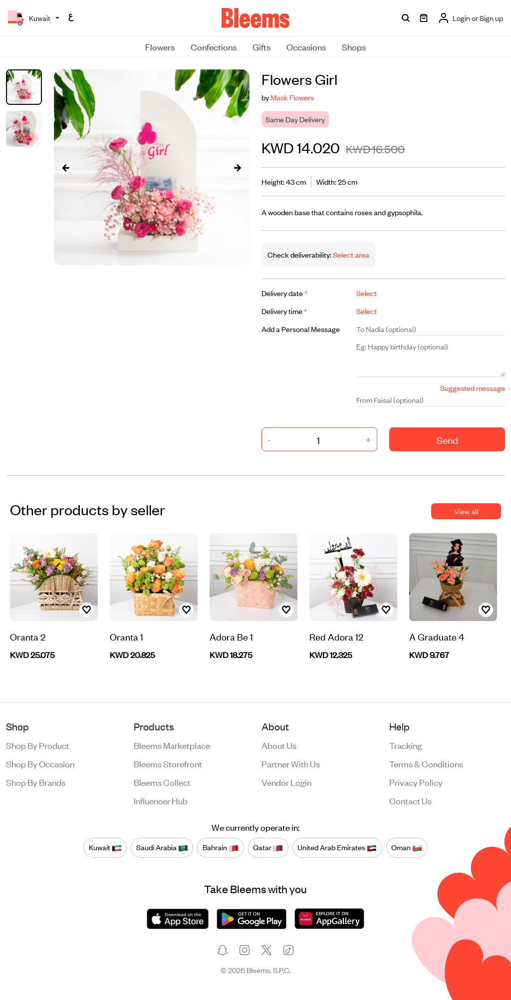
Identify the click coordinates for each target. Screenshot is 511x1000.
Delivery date (284, 293)
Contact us (410, 800)
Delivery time (284, 311)
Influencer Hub (161, 800)
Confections (214, 46)
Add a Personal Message (300, 329)
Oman (406, 848)
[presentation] (66, 167)
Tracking (405, 745)
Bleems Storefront (168, 763)
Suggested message (472, 387)
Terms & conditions (426, 763)
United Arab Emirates (337, 848)
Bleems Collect (162, 782)
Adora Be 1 (231, 636)
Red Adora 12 (336, 636)
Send (447, 439)
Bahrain (221, 848)
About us (278, 745)
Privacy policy (416, 782)
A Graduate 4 (436, 636)
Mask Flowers (292, 97)
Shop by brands (35, 782)
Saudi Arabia (162, 848)
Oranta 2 (27, 636)
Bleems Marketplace (172, 745)
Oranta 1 (126, 636)
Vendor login (286, 782)
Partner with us (290, 763)
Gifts (261, 46)
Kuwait (105, 848)
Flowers (160, 46)
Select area (350, 254)
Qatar (268, 848)
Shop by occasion (40, 763)
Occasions (306, 46)
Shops (354, 46)
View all (466, 511)
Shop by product (37, 745)
